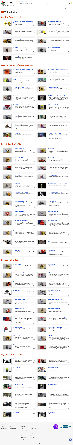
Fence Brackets (51, 412)
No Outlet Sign (16, 175)
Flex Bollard (16, 412)
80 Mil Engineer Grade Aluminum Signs (21, 95)
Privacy (31, 431)
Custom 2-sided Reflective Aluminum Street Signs (58, 115)
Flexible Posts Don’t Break (53, 392)
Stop (38, 8)
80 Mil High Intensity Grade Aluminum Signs (57, 95)
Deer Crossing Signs (18, 157)
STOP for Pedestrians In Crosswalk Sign (56, 317)
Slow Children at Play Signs (54, 308)
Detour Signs (51, 157)
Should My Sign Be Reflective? (20, 56)
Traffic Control (22, 8)
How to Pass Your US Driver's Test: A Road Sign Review (23, 22)
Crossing (44, 8)
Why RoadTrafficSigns (18, 30)
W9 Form (22, 439)
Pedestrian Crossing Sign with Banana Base (57, 183)
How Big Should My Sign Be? (54, 39)
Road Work (52, 8)
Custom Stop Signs (52, 272)
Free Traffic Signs (24, 430)
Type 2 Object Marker (53, 335)
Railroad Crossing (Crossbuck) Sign (56, 192)
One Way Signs (16, 290)
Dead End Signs (51, 148)
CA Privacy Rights (33, 437)
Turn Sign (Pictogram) (18, 335)
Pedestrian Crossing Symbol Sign (20, 192)
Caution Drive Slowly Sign (19, 272)
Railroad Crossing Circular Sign (20, 201)
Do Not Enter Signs (17, 166)
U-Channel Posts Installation (19, 375)
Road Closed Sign (52, 201)
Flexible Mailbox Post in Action (54, 402)
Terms (22, 431)
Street (14, 8)
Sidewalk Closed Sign (53, 211)
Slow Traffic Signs (52, 230)
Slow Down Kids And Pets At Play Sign (21, 220)
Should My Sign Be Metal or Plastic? (21, 87)
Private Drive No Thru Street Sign (20, 299)
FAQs (22, 428)
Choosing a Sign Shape (18, 39)
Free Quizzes (32, 430)
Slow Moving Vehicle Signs (54, 220)
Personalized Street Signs (54, 78)
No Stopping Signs (52, 175)
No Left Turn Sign (52, 166)
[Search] (30, 3)
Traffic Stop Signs (17, 327)
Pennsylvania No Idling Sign (54, 290)
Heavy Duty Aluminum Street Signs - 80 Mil (22, 115)
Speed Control (31, 8)
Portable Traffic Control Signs (54, 21)
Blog (30, 435)
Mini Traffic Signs (17, 367)
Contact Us (23, 426)
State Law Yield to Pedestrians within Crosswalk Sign (58, 240)
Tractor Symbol (17, 250)
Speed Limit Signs (17, 239)
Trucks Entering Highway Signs (55, 327)
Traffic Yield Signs (52, 250)
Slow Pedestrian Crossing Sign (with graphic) (23, 230)
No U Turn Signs (52, 281)
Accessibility (23, 437)
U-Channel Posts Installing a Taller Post (56, 375)
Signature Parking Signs (18, 124)
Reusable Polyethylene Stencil (54, 133)
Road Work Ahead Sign (18, 211)
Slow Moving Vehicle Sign (19, 317)
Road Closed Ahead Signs (19, 308)
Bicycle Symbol (17, 264)
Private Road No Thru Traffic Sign (55, 299)
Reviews (22, 433)
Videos (22, 435)
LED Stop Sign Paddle (53, 358)
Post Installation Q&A (18, 384)
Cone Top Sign (16, 133)
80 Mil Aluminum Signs (53, 87)
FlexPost (15, 402)
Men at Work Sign (17, 281)
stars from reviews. (25, 1)
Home (3, 8)
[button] (64, 3)
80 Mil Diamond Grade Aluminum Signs (21, 104)
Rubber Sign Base (17, 392)
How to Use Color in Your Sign (19, 47)
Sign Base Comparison (53, 367)
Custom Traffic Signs (53, 30)
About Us (31, 426)
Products (31, 433)
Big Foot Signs (51, 264)
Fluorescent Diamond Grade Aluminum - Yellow (58, 69)
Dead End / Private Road (18, 148)
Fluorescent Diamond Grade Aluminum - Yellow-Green (23, 79)
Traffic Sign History (33, 428)
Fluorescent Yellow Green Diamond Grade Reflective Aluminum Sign (57, 105)
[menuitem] (3, 8)
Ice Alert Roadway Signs (18, 358)
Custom (8, 8)
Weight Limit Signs (17, 344)
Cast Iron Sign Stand (52, 384)
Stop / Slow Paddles (52, 124)
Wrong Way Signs (52, 344)
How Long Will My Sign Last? (54, 47)
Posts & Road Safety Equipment (64, 8)
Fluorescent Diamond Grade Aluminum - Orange (23, 69)
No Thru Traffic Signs (18, 183)
